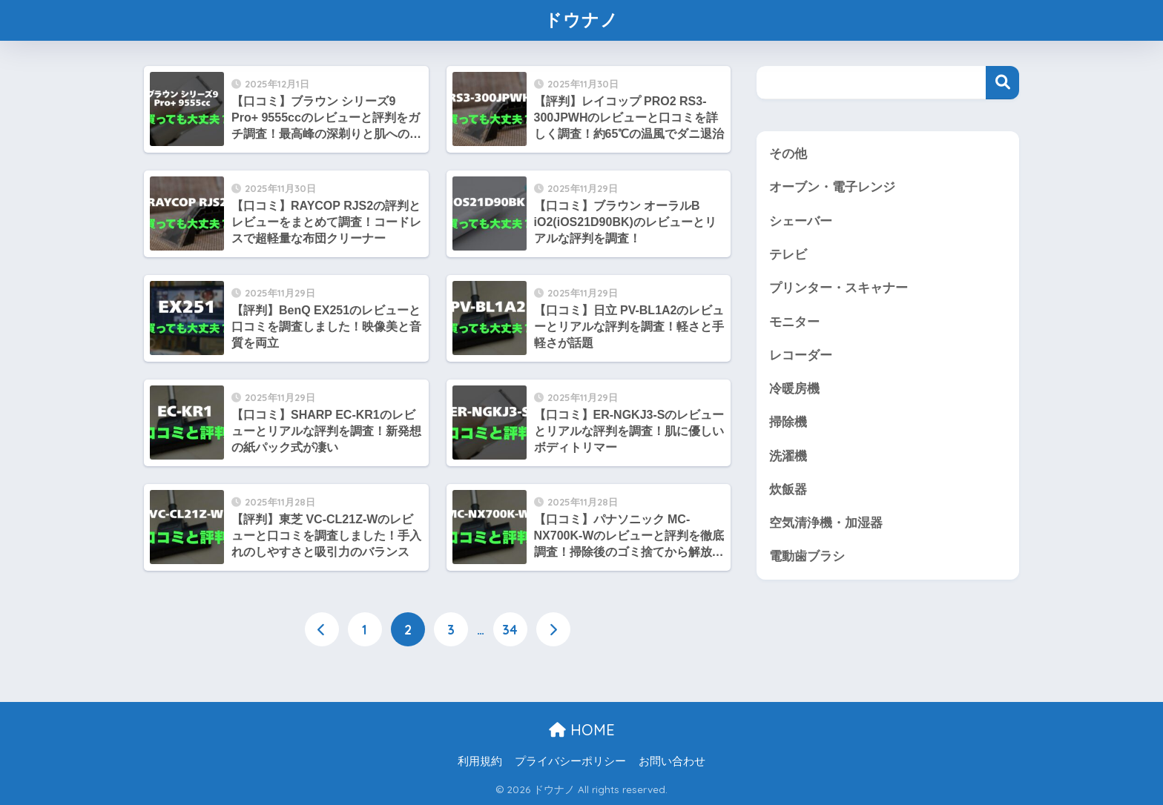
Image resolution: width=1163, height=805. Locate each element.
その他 (788, 154)
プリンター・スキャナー (838, 288)
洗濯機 (788, 456)
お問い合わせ (672, 761)
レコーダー (800, 355)
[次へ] (553, 629)
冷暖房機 (794, 389)
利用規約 (480, 761)
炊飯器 (788, 490)
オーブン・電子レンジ (832, 187)
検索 (1002, 82)
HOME (582, 729)
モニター (794, 322)
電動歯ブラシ (807, 556)
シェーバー (800, 221)
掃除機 (788, 422)
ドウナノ (581, 19)
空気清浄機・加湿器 (826, 523)
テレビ (788, 255)
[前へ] (322, 629)
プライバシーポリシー (570, 761)
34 (510, 629)
